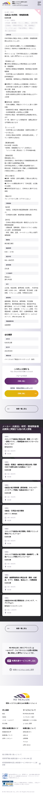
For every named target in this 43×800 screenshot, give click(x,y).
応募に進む (21, 381)
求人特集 (4, 723)
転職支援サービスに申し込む (21, 661)
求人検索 (5, 710)
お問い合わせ (27, 745)
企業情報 (25, 738)
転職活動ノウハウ (7, 735)
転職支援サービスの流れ (30, 720)
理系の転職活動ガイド (10, 728)
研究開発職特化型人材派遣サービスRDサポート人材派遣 (19, 764)
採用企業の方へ (27, 732)
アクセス (25, 741)
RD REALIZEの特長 (28, 713)
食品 (3, 713)
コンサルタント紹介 (28, 717)
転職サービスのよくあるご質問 (23, 669)
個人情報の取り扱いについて (12, 754)
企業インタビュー (7, 738)
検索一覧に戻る (21, 409)
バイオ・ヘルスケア (8, 720)
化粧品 (4, 717)
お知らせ (25, 735)
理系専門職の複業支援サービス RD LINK (15, 758)
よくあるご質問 (27, 723)
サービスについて (29, 710)
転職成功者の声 (6, 732)
